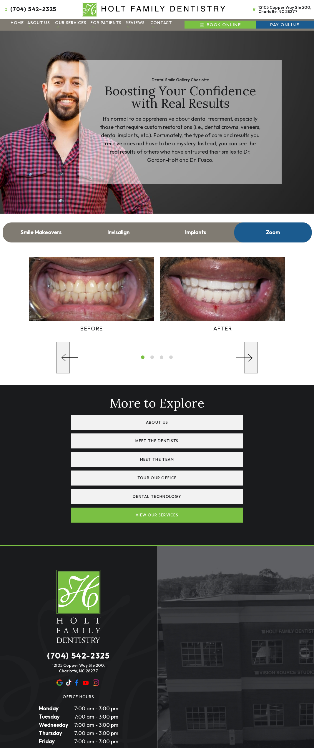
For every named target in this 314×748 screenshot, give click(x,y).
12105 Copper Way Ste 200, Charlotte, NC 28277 (281, 9)
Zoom (273, 231)
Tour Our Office (210, 438)
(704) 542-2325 (30, 8)
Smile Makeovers (41, 231)
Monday (48, 649)
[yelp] (69, 624)
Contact (161, 23)
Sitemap (95, 707)
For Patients (105, 23)
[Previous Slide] (67, 357)
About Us (38, 23)
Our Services (70, 23)
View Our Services (210, 456)
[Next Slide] (247, 357)
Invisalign (118, 231)
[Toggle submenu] (30, 26)
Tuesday (49, 658)
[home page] (154, 8)
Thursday (50, 674)
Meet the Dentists (209, 420)
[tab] (142, 356)
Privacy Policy (120, 707)
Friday (46, 682)
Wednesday (53, 666)
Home (17, 21)
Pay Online (284, 23)
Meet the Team (104, 438)
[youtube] (86, 624)
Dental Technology (104, 456)
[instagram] (96, 624)
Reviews (135, 23)
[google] (60, 624)
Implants (195, 231)
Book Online (220, 23)
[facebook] (77, 624)
